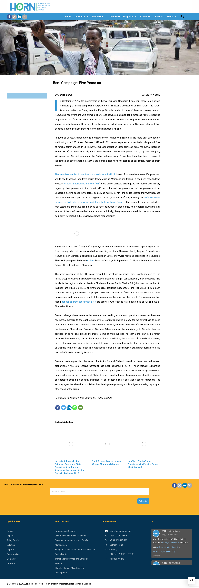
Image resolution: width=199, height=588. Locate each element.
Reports (10, 549)
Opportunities (13, 554)
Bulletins (11, 545)
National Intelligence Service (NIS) (82, 183)
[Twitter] (63, 407)
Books (10, 531)
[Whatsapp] (74, 407)
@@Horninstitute (170, 534)
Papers (10, 535)
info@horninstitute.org (120, 531)
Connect (11, 563)
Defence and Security (65, 531)
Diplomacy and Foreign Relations (70, 535)
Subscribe (143, 501)
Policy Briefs (13, 540)
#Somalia (175, 542)
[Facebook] (57, 407)
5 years (156, 555)
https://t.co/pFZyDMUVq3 (164, 551)
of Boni (90, 260)
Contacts (11, 559)
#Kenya (165, 542)
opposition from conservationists (79, 301)
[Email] (80, 407)
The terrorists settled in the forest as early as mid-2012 (85, 174)
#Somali (174, 547)
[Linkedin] (69, 407)
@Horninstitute (163, 547)
